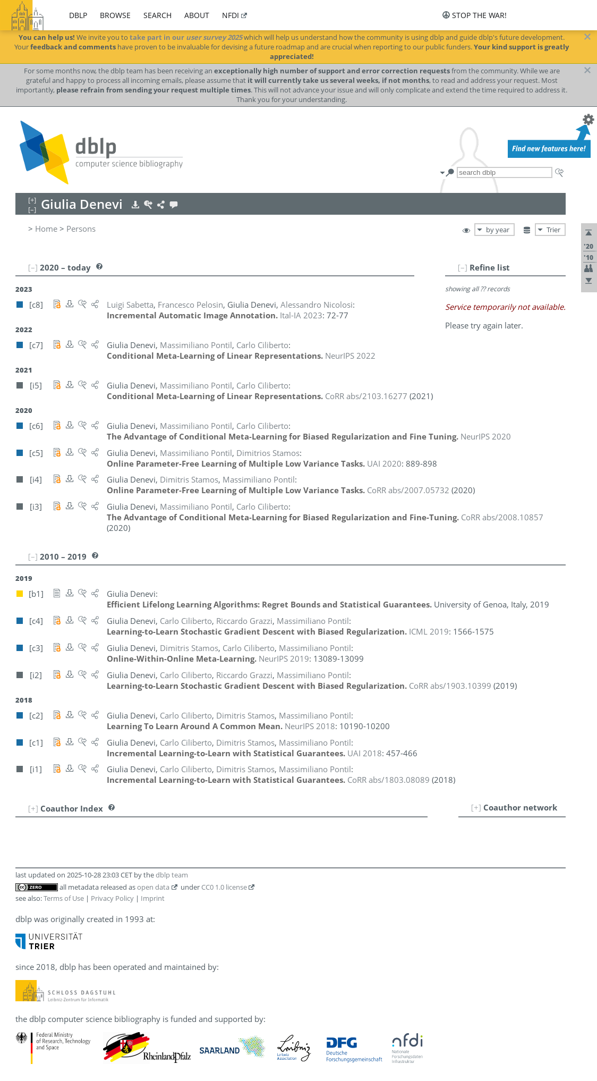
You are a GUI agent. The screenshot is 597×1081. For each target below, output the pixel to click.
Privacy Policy (112, 898)
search (157, 15)
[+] (476, 807)
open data (153, 887)
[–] (462, 267)
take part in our (186, 37)
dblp (78, 15)
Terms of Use (64, 898)
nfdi (230, 15)
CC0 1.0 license (224, 887)
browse (115, 15)
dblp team (172, 875)
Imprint (153, 898)
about (196, 15)
